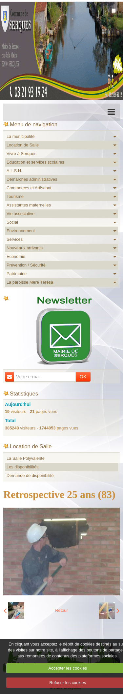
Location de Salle (23, 144)
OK (83, 376)
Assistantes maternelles (29, 205)
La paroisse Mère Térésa (30, 282)
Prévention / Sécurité (26, 265)
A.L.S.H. (14, 170)
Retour (61, 610)
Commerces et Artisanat (29, 187)
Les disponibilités (22, 466)
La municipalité (20, 136)
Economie (16, 256)
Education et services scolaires (35, 162)
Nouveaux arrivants (25, 247)
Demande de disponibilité (30, 475)
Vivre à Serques (21, 153)
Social (12, 222)
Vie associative (20, 213)
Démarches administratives (32, 179)
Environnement (21, 230)
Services (15, 239)
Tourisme (15, 196)
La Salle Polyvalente (26, 458)
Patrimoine (17, 273)
